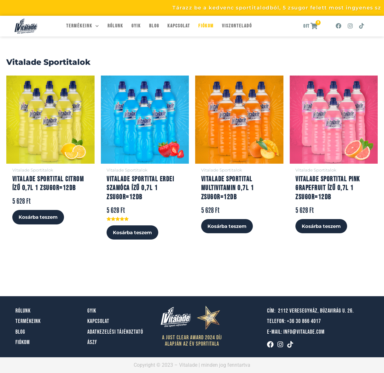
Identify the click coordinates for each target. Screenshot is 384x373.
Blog (154, 26)
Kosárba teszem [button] (40, 218)
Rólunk (115, 26)
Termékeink (82, 26)
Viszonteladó (237, 26)
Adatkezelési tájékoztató (115, 332)
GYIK (136, 26)
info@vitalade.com (304, 332)
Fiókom (206, 26)
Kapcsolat (178, 26)
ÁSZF (92, 342)
